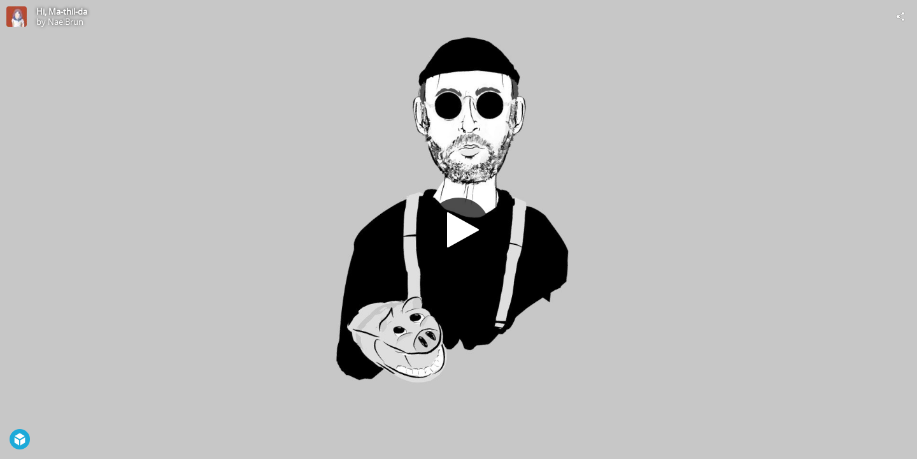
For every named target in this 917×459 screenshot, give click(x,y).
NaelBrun (65, 21)
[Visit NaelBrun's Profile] (16, 16)
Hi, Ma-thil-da (61, 11)
